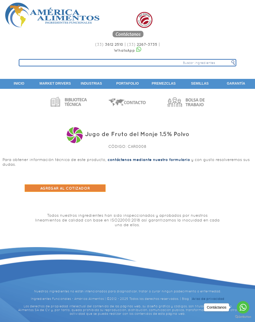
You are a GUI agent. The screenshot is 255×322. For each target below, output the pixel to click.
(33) (109, 44)
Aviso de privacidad (208, 299)
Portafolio (127, 83)
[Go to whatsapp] (243, 307)
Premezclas (164, 83)
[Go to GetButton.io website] (243, 317)
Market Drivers (55, 83)
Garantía (236, 83)
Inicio (19, 83)
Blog (185, 299)
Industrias (91, 83)
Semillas (200, 83)
